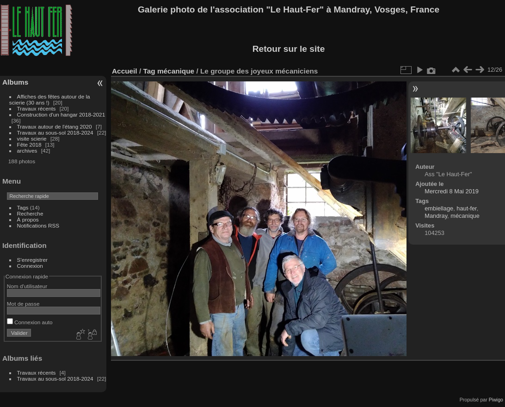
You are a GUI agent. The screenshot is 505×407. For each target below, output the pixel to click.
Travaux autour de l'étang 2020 (54, 126)
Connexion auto (30, 322)
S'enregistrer (32, 260)
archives (27, 151)
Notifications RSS (38, 225)
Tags (23, 207)
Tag (149, 71)
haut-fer (466, 208)
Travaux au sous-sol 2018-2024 (55, 133)
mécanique (175, 71)
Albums (15, 82)
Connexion (30, 266)
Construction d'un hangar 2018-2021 (61, 114)
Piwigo (496, 399)
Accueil (124, 71)
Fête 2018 (29, 145)
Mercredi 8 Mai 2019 (452, 191)
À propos (28, 219)
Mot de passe (23, 304)
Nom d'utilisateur (27, 286)
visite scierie (32, 139)
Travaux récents (36, 108)
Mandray (436, 215)
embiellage (439, 208)
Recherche (30, 213)
